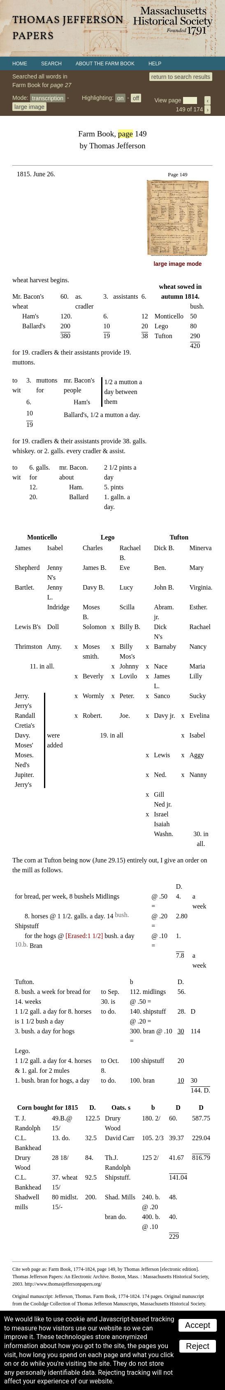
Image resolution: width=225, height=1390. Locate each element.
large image (29, 106)
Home (19, 64)
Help (154, 64)
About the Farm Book (105, 64)
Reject (197, 1346)
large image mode (178, 264)
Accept (197, 1325)
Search (51, 64)
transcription (47, 98)
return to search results (180, 76)
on (120, 98)
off (136, 98)
